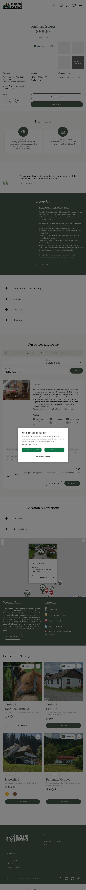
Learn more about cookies (29, 444)
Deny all (54, 450)
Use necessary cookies (43, 456)
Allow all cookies (31, 450)
